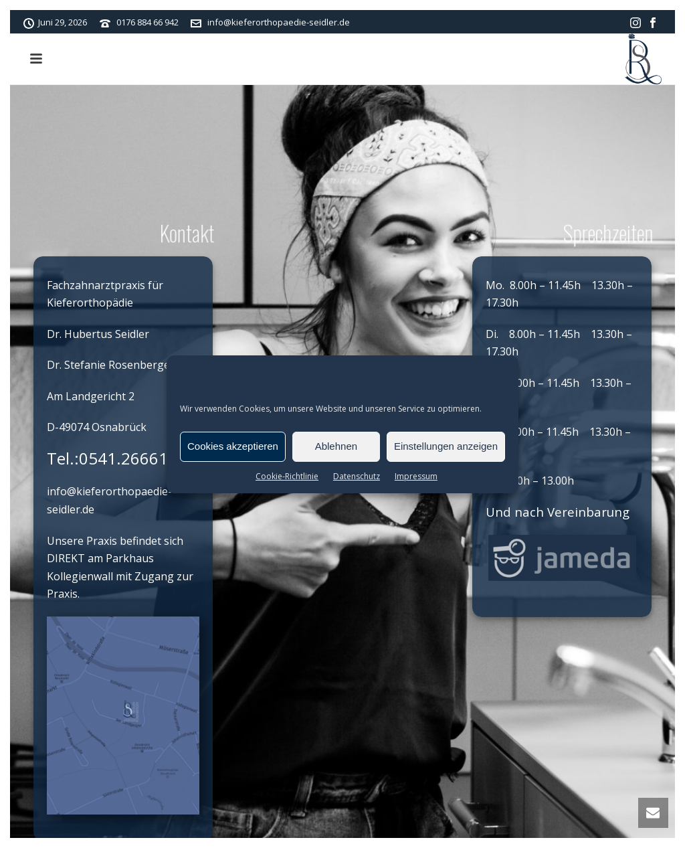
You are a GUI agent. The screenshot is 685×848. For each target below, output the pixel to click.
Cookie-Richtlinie (287, 476)
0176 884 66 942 (147, 22)
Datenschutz (356, 476)
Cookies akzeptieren (232, 446)
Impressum (416, 476)
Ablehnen (336, 446)
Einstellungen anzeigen (446, 446)
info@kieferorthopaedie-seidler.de (278, 22)
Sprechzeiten (604, 232)
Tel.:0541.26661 (107, 458)
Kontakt (182, 232)
